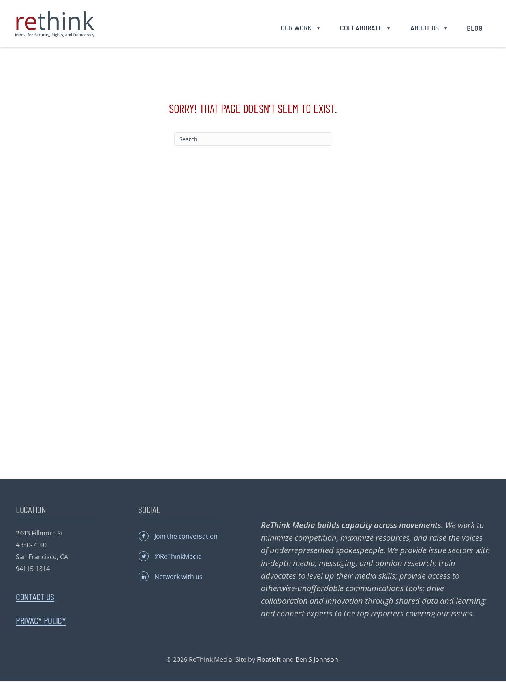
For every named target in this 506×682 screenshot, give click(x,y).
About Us (423, 28)
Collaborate (360, 28)
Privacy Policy (41, 621)
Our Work (295, 28)
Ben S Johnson (316, 660)
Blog (474, 28)
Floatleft (269, 660)
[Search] (253, 140)
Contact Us (35, 597)
